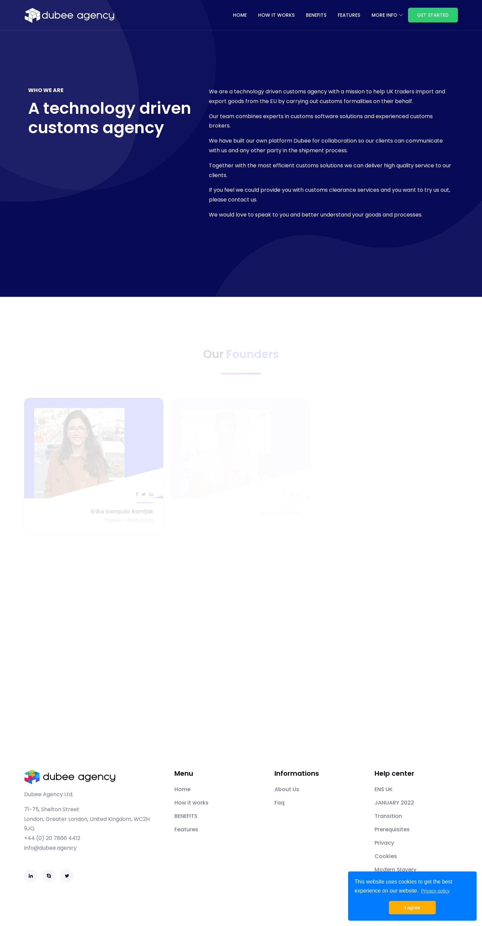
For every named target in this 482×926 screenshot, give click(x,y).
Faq (279, 803)
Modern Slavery (395, 869)
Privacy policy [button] (435, 891)
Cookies (386, 856)
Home (240, 15)
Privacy (384, 843)
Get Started (433, 15)
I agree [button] (412, 907)
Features (186, 829)
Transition (388, 816)
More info (384, 15)
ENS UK (384, 789)
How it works (276, 15)
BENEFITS (316, 15)
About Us (286, 789)
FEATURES (349, 15)
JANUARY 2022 (394, 803)
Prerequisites (392, 829)
